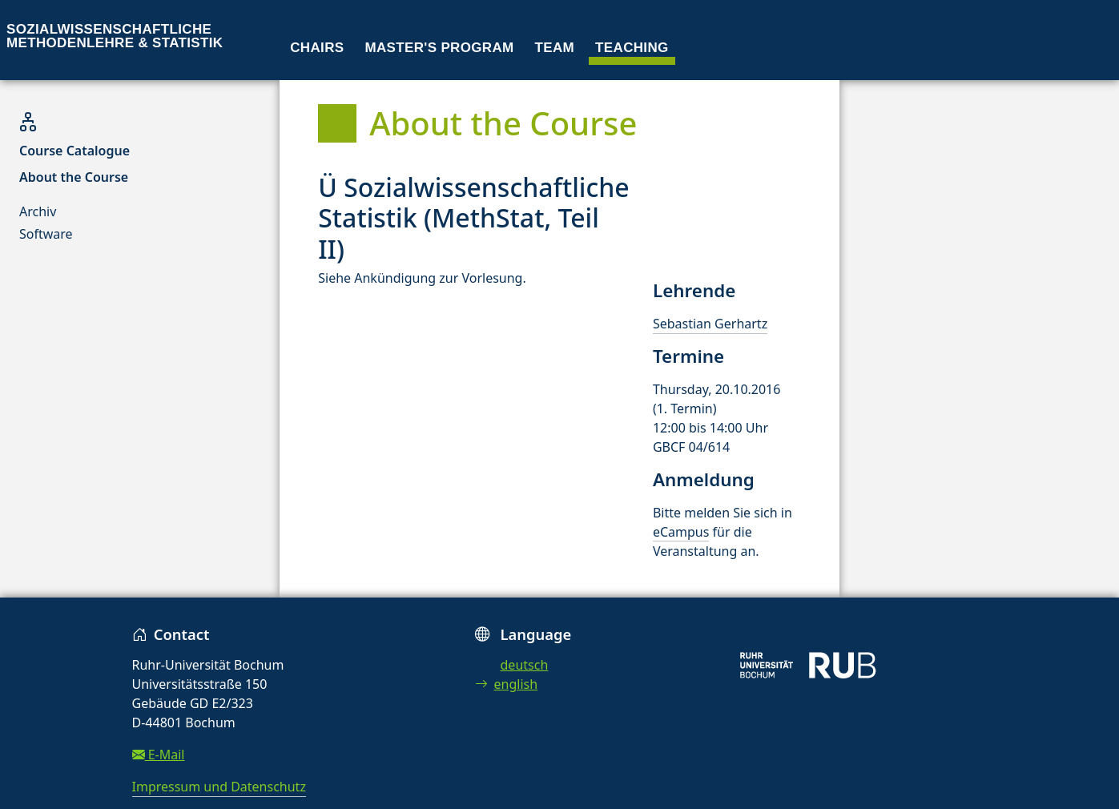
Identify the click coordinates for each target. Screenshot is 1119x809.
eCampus (681, 532)
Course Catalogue (74, 150)
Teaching (632, 47)
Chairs (317, 47)
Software (46, 234)
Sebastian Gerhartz (710, 323)
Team (555, 47)
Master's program (438, 47)
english (506, 684)
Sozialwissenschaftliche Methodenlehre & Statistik (114, 36)
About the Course (73, 177)
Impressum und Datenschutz (219, 786)
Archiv (37, 211)
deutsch (525, 665)
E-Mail (158, 754)
